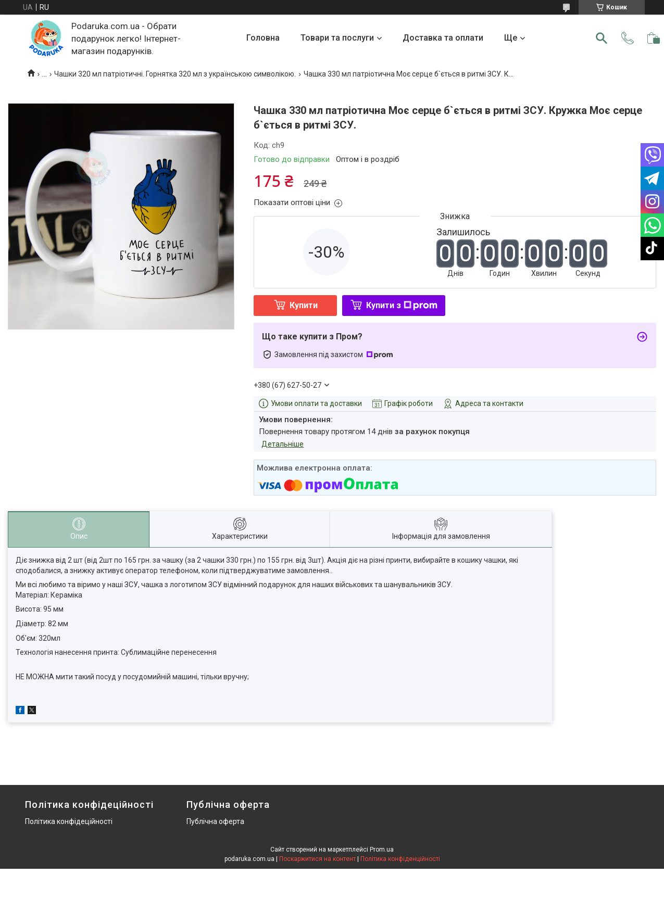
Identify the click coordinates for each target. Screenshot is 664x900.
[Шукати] (601, 38)
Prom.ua (382, 849)
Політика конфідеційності (68, 821)
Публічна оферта (215, 821)
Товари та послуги (337, 38)
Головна (263, 38)
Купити (304, 305)
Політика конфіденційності (400, 859)
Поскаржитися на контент (317, 859)
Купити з (401, 305)
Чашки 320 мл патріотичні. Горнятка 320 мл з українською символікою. (175, 74)
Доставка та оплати (443, 38)
